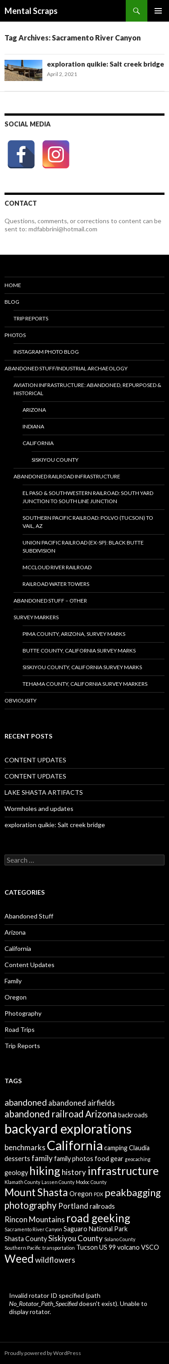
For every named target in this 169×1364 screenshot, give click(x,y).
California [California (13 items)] (75, 1145)
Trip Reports (31, 318)
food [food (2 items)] (102, 1158)
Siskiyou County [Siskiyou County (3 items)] (75, 1238)
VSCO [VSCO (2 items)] (150, 1247)
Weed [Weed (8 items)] (19, 1258)
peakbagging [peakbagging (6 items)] (133, 1192)
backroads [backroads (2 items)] (133, 1115)
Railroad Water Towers (56, 584)
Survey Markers (36, 617)
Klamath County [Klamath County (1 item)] (22, 1182)
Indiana (33, 426)
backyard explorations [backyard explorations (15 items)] (68, 1128)
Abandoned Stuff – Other (50, 600)
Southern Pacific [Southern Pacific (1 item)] (23, 1248)
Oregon (16, 997)
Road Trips (20, 1029)
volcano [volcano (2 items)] (128, 1247)
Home (13, 285)
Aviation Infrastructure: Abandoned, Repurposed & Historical (87, 389)
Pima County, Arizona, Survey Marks (74, 633)
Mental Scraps (31, 11)
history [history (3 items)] (74, 1172)
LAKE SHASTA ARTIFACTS (44, 792)
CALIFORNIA (38, 443)
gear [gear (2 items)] (116, 1158)
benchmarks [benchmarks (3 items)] (25, 1147)
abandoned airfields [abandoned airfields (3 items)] (81, 1102)
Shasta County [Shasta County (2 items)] (26, 1238)
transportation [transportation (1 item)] (58, 1248)
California (18, 948)
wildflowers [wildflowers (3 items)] (55, 1260)
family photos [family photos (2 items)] (73, 1158)
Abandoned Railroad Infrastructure (67, 476)
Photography (23, 1013)
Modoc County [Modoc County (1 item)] (91, 1182)
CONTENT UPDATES (35, 760)
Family (13, 981)
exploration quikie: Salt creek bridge (105, 64)
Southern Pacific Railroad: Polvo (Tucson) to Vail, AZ (88, 521)
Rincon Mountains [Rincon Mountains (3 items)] (35, 1219)
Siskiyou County (55, 459)
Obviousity (21, 700)
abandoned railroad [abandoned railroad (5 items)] (44, 1113)
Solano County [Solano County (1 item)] (119, 1239)
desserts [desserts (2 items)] (17, 1158)
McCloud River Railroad (57, 567)
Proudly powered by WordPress (43, 1353)
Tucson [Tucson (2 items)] (87, 1247)
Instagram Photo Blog (46, 351)
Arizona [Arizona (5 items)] (101, 1113)
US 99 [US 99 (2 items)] (107, 1247)
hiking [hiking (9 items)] (44, 1170)
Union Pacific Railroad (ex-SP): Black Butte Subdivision (83, 546)
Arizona (34, 409)
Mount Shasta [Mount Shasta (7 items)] (36, 1192)
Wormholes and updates (39, 808)
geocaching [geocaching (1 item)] (138, 1159)
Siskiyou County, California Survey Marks (82, 667)
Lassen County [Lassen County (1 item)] (57, 1182)
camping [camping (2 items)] (116, 1148)
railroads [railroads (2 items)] (102, 1206)
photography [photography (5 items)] (31, 1205)
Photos (15, 335)
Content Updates (30, 964)
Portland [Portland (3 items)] (73, 1206)
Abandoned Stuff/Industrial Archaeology (66, 368)
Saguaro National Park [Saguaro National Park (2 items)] (96, 1229)
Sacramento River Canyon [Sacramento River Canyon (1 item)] (33, 1229)
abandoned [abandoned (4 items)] (26, 1102)
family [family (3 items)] (42, 1158)
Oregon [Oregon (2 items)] (80, 1193)
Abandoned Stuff (29, 916)
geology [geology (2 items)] (16, 1172)
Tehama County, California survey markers (85, 683)
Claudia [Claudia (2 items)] (139, 1148)
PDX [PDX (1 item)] (98, 1194)
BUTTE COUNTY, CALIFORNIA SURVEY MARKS (79, 650)
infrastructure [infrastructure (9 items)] (123, 1170)
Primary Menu (158, 11)
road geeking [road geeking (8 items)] (98, 1217)
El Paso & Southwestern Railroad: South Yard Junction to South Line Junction (88, 497)
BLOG (12, 301)
